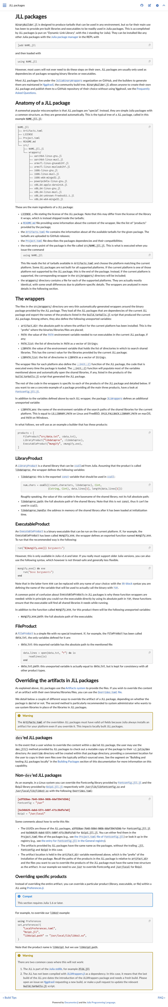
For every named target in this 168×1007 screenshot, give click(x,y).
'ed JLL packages (33, 738)
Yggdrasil (48, 84)
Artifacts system (75, 688)
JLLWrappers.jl (76, 974)
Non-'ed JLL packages (38, 775)
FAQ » (161, 997)
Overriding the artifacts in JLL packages (56, 680)
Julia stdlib (55, 969)
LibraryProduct (28, 459)
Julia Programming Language (101, 1003)
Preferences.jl (35, 888)
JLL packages (31, 17)
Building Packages (68, 761)
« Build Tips (10, 997)
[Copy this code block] (149, 45)
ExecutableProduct (32, 524)
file (37, 232)
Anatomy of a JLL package (42, 103)
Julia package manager (64, 37)
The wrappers (29, 298)
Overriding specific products (40, 877)
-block (127, 583)
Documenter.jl (71, 1003)
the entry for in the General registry (73, 841)
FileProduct (25, 626)
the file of (99, 836)
